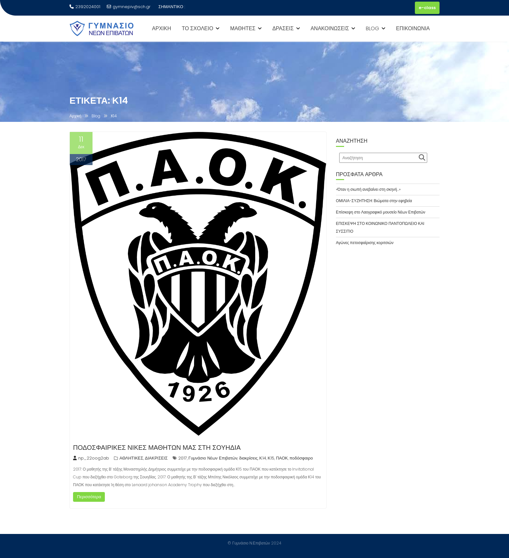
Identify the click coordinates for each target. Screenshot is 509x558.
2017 (182, 458)
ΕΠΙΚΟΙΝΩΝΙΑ (413, 28)
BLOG (372, 28)
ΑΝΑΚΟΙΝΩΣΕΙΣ (330, 28)
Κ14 (262, 458)
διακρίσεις (248, 458)
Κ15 (271, 458)
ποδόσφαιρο (301, 458)
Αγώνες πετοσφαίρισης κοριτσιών (364, 242)
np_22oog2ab (91, 458)
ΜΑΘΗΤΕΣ (242, 28)
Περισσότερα (89, 497)
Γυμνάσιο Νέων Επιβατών (213, 458)
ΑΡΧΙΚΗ (161, 28)
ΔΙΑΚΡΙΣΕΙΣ (156, 458)
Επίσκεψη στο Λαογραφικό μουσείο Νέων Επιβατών (380, 212)
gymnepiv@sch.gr (129, 7)
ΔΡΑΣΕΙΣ (283, 28)
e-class (427, 8)
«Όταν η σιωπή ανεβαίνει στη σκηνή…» (368, 189)
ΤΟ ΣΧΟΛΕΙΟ (197, 28)
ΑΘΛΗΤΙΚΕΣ (131, 458)
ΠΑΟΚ (282, 458)
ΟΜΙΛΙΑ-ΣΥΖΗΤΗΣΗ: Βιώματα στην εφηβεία (374, 200)
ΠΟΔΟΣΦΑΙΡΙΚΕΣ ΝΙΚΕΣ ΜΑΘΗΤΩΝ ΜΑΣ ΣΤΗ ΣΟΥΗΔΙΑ (157, 447)
